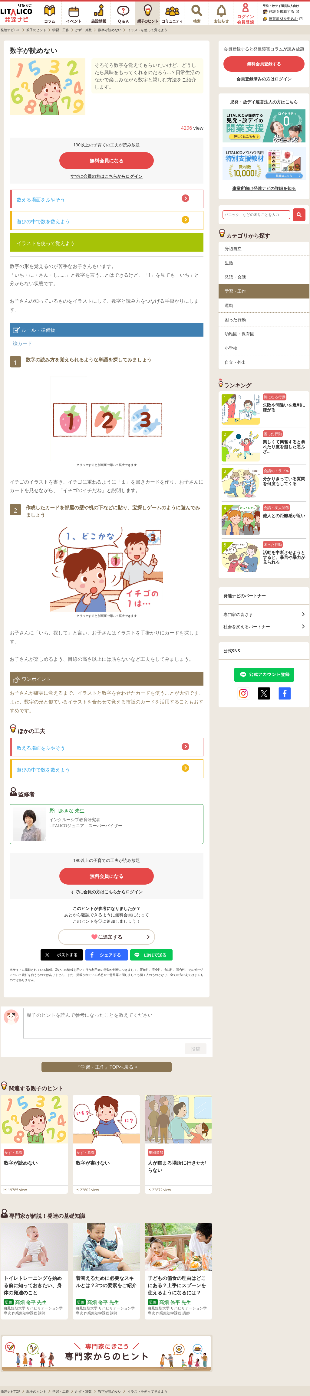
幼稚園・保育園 (239, 334)
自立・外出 (235, 362)
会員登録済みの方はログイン (264, 79)
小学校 (231, 348)
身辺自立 (233, 248)
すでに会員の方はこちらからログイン (107, 176)
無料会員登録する (264, 64)
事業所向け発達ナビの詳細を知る (264, 188)
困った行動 (235, 319)
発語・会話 (235, 277)
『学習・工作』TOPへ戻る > (106, 1067)
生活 (229, 263)
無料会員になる (107, 160)
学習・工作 (235, 291)
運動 (229, 305)
